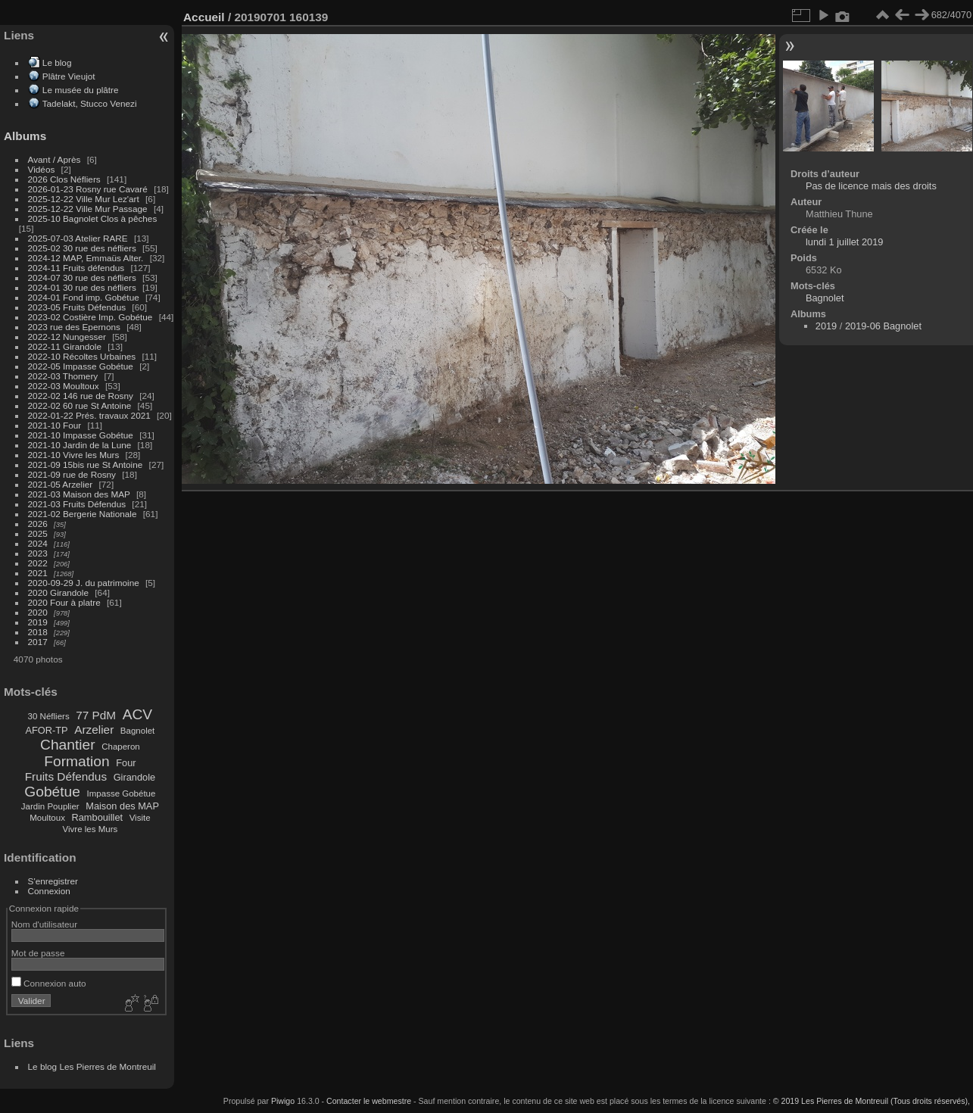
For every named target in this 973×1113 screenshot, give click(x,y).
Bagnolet (137, 730)
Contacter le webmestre (368, 1100)
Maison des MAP (122, 806)
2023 (38, 553)
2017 (38, 642)
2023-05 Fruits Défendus (77, 307)
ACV (137, 714)
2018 (38, 632)
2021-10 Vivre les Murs (74, 455)
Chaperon (120, 746)
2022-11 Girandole (64, 346)
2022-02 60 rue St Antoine (80, 405)
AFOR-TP (46, 730)
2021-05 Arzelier (60, 484)
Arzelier (94, 729)
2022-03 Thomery (63, 376)
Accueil (204, 17)
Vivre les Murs (90, 829)
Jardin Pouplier (50, 806)
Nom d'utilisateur (44, 924)
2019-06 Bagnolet (883, 326)
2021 (38, 573)
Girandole (135, 777)
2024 (38, 543)
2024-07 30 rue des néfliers (82, 277)
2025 (38, 533)
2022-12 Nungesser (67, 336)
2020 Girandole (58, 592)
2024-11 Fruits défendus (76, 268)
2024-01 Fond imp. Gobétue (83, 297)
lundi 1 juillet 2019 (844, 242)
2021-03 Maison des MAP (79, 494)
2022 (38, 563)
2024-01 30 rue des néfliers (83, 287)
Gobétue (52, 792)
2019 (38, 622)
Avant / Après (54, 159)
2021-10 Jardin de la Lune (80, 445)
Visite (140, 817)
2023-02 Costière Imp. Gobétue (90, 317)
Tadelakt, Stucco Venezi (89, 103)
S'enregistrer (53, 881)
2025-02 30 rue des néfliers (82, 248)
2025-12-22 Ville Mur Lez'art (83, 199)
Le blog (57, 62)
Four (126, 762)
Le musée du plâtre (80, 90)
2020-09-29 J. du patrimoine (83, 583)
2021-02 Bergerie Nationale (82, 514)
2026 (38, 523)
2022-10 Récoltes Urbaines (82, 356)
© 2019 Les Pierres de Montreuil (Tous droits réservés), (871, 1100)
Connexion (49, 891)
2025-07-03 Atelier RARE (78, 238)
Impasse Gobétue (121, 793)
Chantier (67, 745)
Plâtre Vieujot (68, 76)
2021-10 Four (55, 425)
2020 (38, 612)
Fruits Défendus (66, 776)
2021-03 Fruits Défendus (77, 504)
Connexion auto (48, 983)
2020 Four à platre (64, 602)
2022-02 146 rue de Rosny (80, 396)
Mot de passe (38, 953)
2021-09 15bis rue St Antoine (85, 464)
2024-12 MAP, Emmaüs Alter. (86, 258)
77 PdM (96, 715)
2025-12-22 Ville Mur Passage (88, 209)
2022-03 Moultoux (63, 386)
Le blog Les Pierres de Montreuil (92, 1066)
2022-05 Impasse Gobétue (80, 366)
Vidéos (41, 169)
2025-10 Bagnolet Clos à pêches (92, 218)
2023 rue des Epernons (74, 327)
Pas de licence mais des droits (871, 186)
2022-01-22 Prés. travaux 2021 (89, 415)
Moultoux (47, 817)
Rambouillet (97, 817)
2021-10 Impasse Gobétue (80, 435)
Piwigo (283, 1100)
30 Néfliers (49, 716)
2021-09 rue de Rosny (72, 474)
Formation (76, 761)
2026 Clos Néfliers (64, 179)
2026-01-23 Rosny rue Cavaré (88, 189)
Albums (25, 135)
